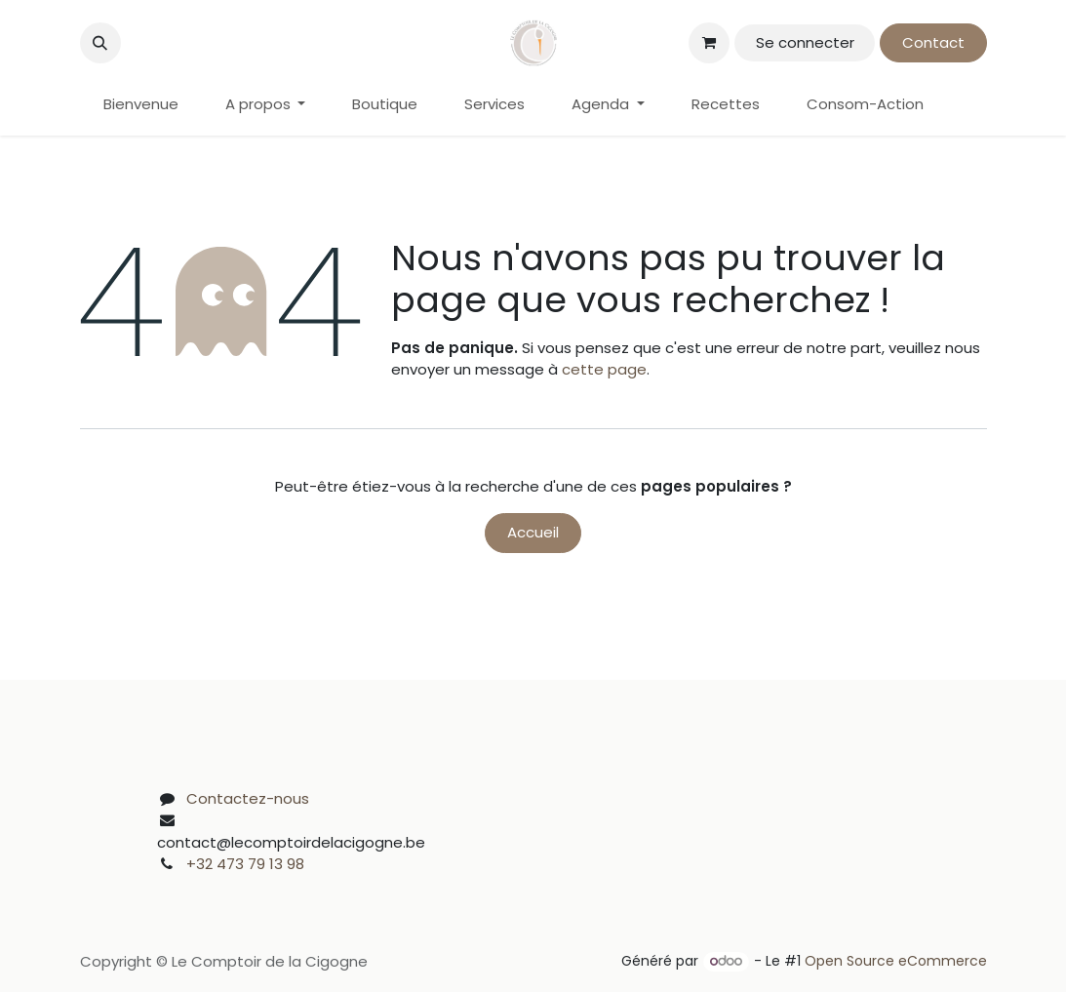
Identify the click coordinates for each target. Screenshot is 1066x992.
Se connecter (805, 42)
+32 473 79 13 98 (245, 863)
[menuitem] (141, 105)
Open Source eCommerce (896, 961)
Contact (933, 42)
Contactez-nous (247, 798)
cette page (604, 369)
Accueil (533, 532)
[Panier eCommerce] (709, 42)
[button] (100, 42)
